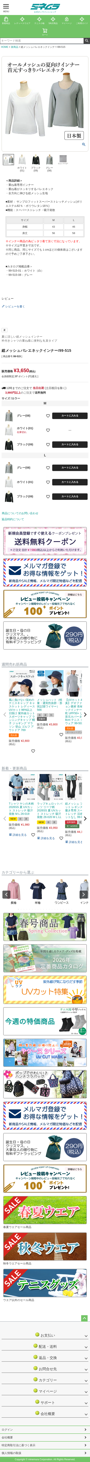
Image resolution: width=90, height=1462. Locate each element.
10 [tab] (44, 909)
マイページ (67, 20)
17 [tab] (63, 909)
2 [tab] (21, 909)
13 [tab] (52, 909)
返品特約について (13, 519)
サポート (47, 1402)
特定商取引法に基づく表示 (18, 1445)
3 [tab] (24, 909)
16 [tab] (61, 909)
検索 (87, 41)
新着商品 (6, 20)
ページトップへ (84, 1318)
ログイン (7, 1429)
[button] (5, 714)
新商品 (14, 47)
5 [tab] (30, 909)
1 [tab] (18, 909)
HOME (4, 47)
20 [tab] (72, 909)
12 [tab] (49, 909)
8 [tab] (38, 909)
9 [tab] (41, 909)
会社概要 (47, 1413)
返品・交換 (45, 1357)
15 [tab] (58, 909)
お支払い (47, 1334)
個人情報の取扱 (11, 1453)
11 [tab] (47, 909)
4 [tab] (27, 909)
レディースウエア (22, 20)
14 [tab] (55, 909)
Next (84, 895)
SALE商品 (53, 20)
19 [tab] (69, 909)
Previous (6, 895)
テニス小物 (39, 20)
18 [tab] (66, 909)
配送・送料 (45, 1346)
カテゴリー (45, 1379)
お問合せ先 (45, 1368)
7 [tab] (35, 909)
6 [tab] (33, 909)
